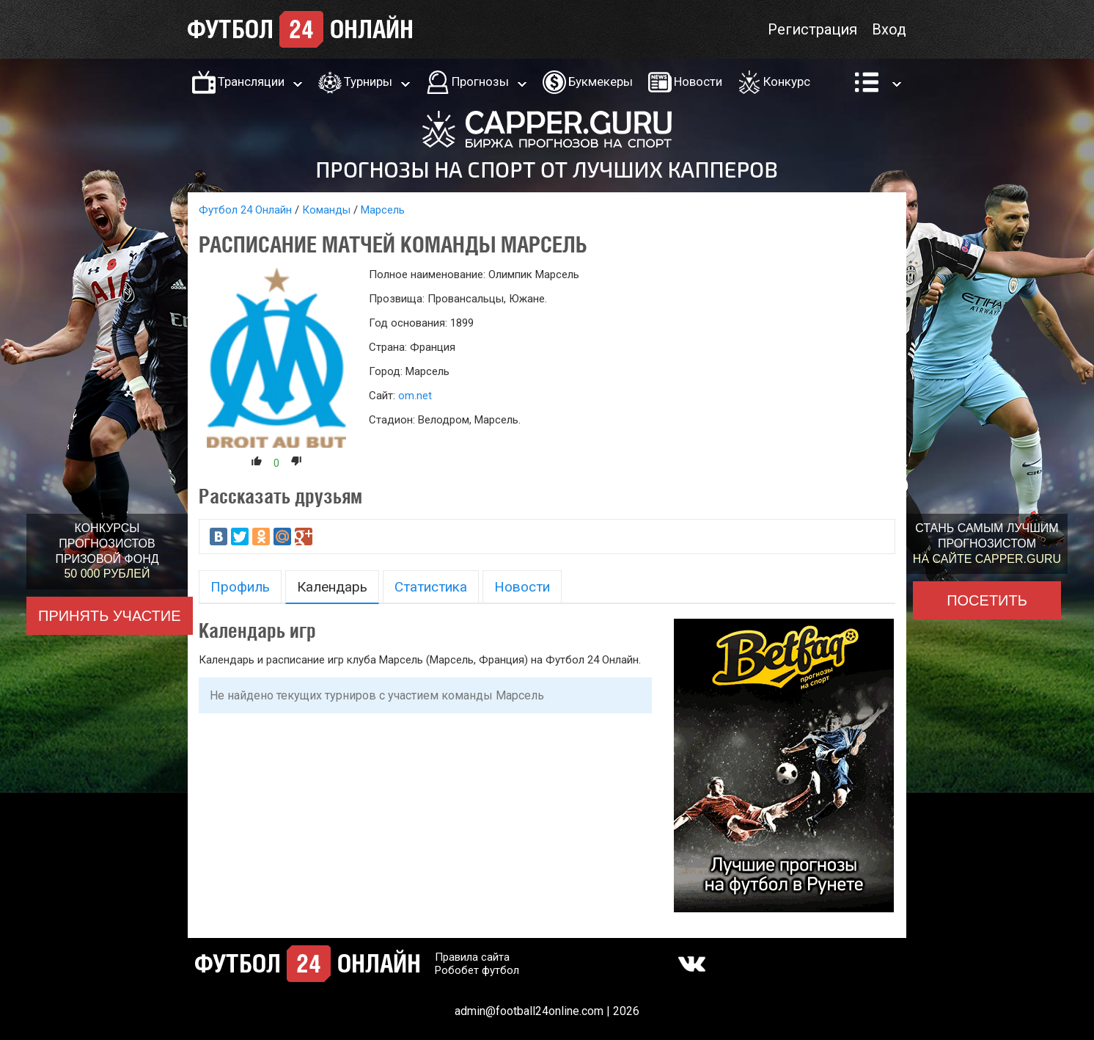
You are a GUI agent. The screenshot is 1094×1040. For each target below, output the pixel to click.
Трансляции (251, 81)
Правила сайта (472, 957)
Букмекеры (600, 81)
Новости (698, 81)
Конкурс (786, 81)
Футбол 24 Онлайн (245, 210)
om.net (415, 395)
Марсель (383, 210)
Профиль (240, 586)
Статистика (430, 586)
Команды (326, 210)
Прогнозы (480, 81)
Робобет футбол (477, 970)
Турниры (368, 81)
